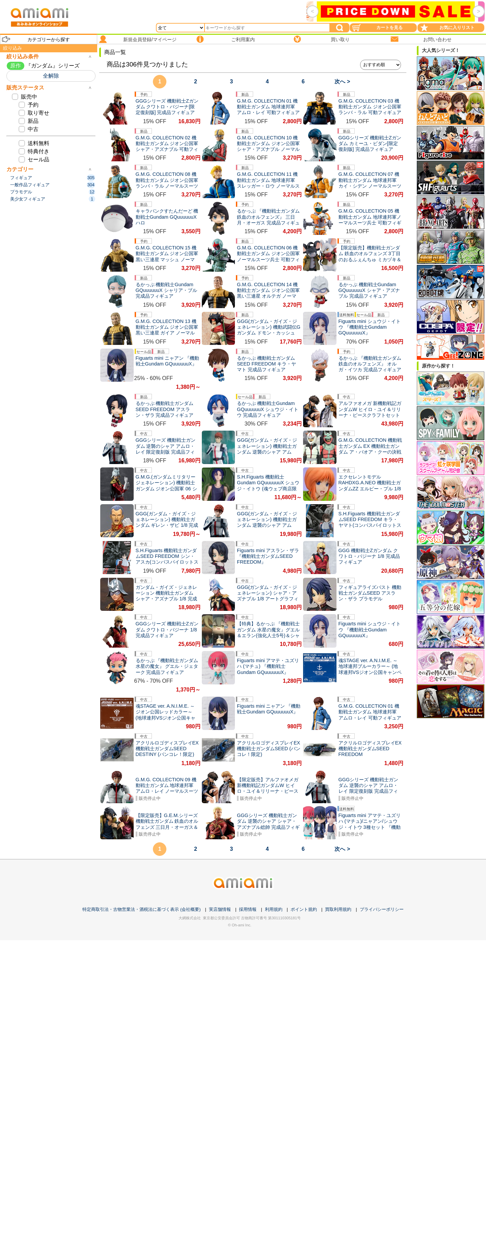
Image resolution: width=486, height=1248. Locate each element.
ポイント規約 (304, 909)
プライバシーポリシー (382, 909)
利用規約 (273, 909)
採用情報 (247, 909)
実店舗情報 (220, 909)
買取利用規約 (338, 909)
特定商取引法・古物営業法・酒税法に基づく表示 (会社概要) (141, 909)
